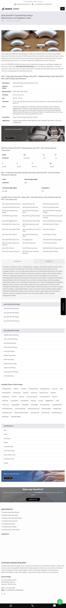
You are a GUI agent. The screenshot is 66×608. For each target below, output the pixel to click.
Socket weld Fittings (9, 450)
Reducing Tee (17, 393)
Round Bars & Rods (9, 459)
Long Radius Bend (57, 404)
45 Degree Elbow (6, 389)
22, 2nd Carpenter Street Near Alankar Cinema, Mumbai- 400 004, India (8, 582)
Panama (4, 570)
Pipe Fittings (5, 416)
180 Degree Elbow (45, 389)
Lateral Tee (5, 400)
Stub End (54, 396)
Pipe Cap (33, 400)
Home (2, 20)
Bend (61, 389)
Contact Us (10, 137)
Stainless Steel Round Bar (10, 515)
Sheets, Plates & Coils (9, 455)
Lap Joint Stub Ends (20, 408)
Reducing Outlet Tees (33, 408)
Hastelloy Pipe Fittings (10, 355)
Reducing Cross (44, 393)
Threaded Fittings (8, 446)
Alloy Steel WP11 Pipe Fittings (11, 317)
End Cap (40, 400)
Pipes (5, 430)
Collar (57, 400)
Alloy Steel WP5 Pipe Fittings (11, 308)
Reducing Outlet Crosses (21, 412)
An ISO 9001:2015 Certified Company (33, 1)
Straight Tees (5, 396)
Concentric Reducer (32, 396)
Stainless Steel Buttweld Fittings (12, 518)
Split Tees (25, 393)
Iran (40, 566)
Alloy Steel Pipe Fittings (10, 343)
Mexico (39, 572)
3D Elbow (14, 396)
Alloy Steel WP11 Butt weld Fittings (16, 54)
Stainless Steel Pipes (8, 524)
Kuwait (15, 570)
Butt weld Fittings (45, 404)
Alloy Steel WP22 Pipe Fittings (11, 321)
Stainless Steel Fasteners (10, 521)
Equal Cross (34, 393)
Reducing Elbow (6, 393)
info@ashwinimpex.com (24, 4)
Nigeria (24, 572)
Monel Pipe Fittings (9, 359)
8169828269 (48, 4)
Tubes (5, 434)
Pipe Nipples (25, 404)
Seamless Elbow (35, 412)
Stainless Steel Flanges (9, 527)
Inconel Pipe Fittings (9, 351)
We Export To (49, 261)
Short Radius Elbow (7, 408)
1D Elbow (16, 389)
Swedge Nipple (15, 404)
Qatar (9, 566)
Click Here (8, 478)
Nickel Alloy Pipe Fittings (10, 363)
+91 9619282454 (39, 492)
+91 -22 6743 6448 (9, 588)
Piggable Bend (49, 400)
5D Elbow (21, 396)
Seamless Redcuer (57, 412)
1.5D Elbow (23, 389)
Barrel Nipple (34, 404)
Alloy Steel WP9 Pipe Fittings (11, 313)
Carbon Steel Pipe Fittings (11, 339)
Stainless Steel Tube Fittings (10, 530)
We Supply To (17, 261)
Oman (23, 566)
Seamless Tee (45, 412)
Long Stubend (14, 400)
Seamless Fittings (16, 416)
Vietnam (53, 566)
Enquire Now (63, 306)
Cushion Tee (5, 404)
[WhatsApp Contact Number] (11, 606)
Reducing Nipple (46, 408)
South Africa (18, 572)
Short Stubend (24, 400)
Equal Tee (55, 389)
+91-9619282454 (39, 4)
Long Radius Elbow (7, 412)
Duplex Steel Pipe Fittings (10, 347)
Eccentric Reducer (45, 396)
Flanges (6, 442)
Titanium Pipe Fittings (9, 367)
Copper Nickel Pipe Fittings (11, 372)
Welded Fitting (57, 408)
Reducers (53, 393)
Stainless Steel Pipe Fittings (11, 335)
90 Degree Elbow (33, 389)
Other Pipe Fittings (9, 376)
